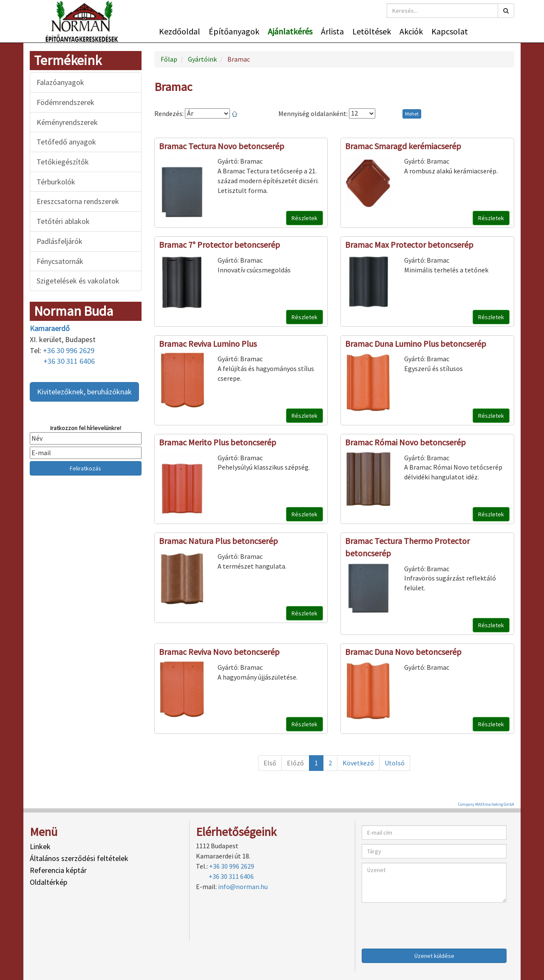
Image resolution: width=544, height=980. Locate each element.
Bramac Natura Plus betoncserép (218, 540)
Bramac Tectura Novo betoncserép (221, 146)
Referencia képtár (58, 870)
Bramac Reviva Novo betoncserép (219, 651)
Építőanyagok (234, 31)
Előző (295, 763)
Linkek (40, 846)
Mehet (412, 113)
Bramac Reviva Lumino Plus (208, 343)
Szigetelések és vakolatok (78, 281)
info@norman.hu (243, 886)
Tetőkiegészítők (63, 162)
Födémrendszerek (65, 102)
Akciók (411, 31)
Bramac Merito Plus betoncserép (217, 442)
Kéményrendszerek (67, 122)
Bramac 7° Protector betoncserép (219, 244)
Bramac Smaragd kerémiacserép (403, 146)
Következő (358, 763)
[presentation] (426, 923)
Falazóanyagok (60, 82)
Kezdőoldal (179, 31)
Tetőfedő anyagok (66, 142)
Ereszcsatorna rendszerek (78, 201)
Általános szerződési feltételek (79, 858)
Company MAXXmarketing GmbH (486, 804)
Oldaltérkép (48, 882)
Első (270, 763)
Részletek (304, 218)
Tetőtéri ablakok (63, 221)
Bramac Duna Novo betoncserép (403, 651)
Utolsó (395, 763)
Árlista (332, 31)
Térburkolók (56, 182)
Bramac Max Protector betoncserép (409, 244)
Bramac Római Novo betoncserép (405, 442)
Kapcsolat (449, 31)
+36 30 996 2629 (68, 350)
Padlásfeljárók (59, 241)
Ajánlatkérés (290, 31)
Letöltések (371, 31)
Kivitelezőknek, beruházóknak (84, 392)
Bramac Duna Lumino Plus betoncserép (415, 343)
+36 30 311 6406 (69, 361)
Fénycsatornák (60, 261)
